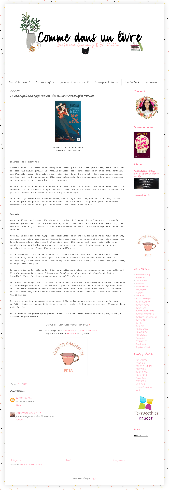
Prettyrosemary (141, 341)
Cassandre (68, 331)
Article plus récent (17, 460)
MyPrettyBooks (141, 335)
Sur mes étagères (45, 82)
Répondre (19, 405)
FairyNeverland (141, 290)
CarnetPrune (140, 363)
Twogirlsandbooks (22, 413)
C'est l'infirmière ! (142, 360)
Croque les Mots (141, 281)
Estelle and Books (142, 287)
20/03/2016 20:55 (25, 398)
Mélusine (72, 333)
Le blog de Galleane (143, 302)
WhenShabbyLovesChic (144, 387)
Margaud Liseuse (142, 329)
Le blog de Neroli (142, 372)
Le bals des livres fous (143, 299)
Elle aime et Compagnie (144, 366)
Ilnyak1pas (139, 293)
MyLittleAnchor (141, 332)
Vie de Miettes (141, 384)
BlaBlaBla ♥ (132, 82)
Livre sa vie (140, 326)
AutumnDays (140, 278)
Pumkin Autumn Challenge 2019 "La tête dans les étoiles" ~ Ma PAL (146, 174)
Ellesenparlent (141, 369)
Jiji (17, 398)
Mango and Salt (141, 375)
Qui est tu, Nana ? (19, 82)
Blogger (93, 478)
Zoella (138, 390)
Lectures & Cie (141, 308)
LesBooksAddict (141, 320)
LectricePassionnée (142, 305)
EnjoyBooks (140, 284)
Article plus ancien (119, 460)
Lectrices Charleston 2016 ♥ (74, 82)
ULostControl (141, 344)
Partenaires (151, 82)
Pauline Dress (141, 378)
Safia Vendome (141, 381)
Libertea (139, 323)
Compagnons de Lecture (106, 82)
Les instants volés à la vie (145, 314)
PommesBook (140, 338)
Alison (80, 331)
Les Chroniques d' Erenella (145, 311)
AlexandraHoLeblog (143, 275)
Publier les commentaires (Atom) (31, 464)
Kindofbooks (140, 296)
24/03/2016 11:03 (35, 413)
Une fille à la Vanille (143, 347)
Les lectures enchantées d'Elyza (146, 317)
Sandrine (92, 331)
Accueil (68, 460)
